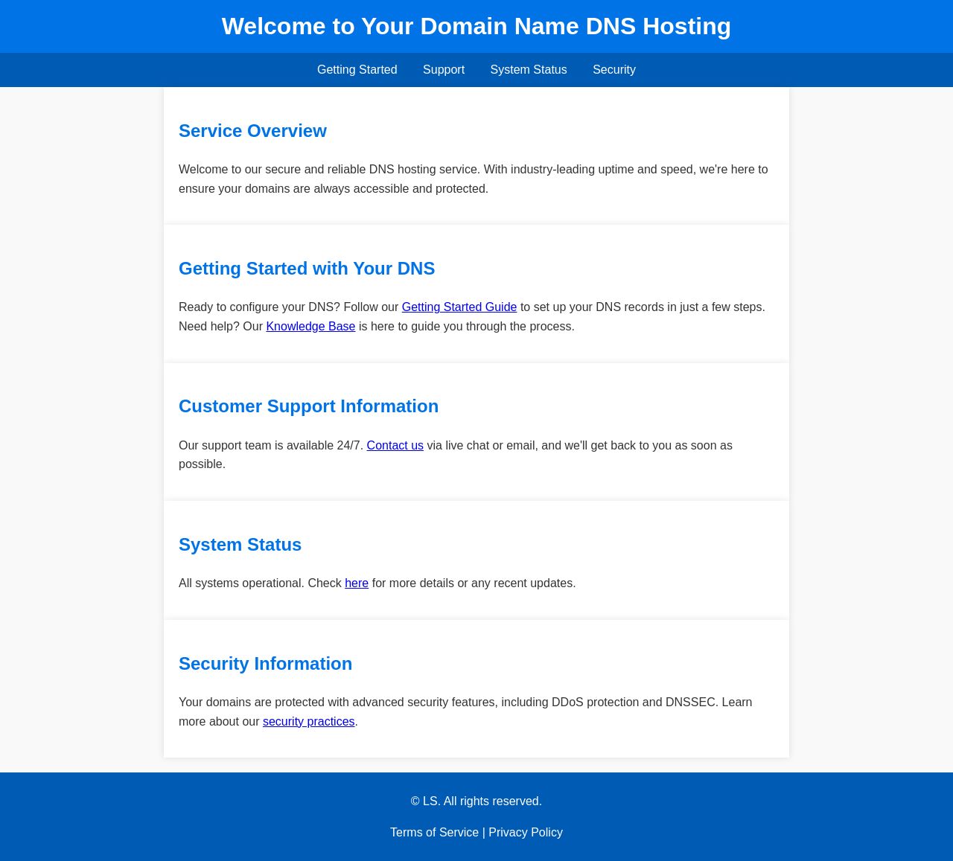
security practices (309, 721)
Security (614, 69)
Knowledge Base (310, 326)
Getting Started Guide (459, 307)
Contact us (395, 445)
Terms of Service (434, 832)
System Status (529, 69)
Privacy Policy (525, 832)
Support (444, 69)
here (357, 583)
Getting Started (357, 69)
